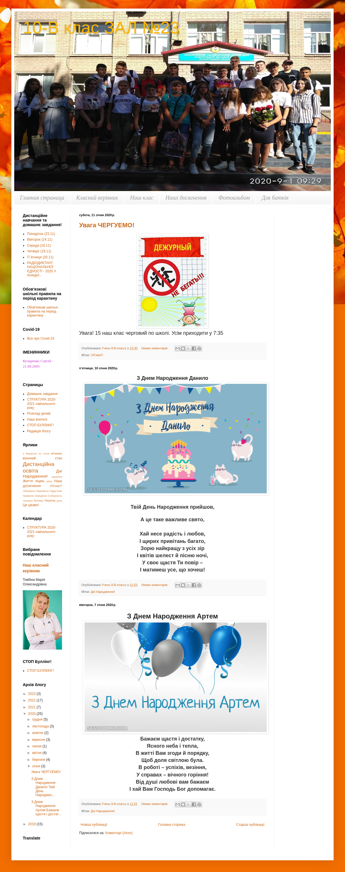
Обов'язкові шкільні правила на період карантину (42, 311)
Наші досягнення (185, 197)
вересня (39, 740)
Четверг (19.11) (39, 251)
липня (37, 746)
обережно (29, 490)
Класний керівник (97, 197)
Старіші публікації (250, 825)
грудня (38, 719)
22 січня (44, 453)
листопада (41, 726)
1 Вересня (30, 453)
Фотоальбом (234, 197)
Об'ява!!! (97, 355)
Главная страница (42, 197)
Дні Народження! (103, 591)
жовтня (38, 733)
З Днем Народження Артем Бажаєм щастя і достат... (46, 808)
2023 (32, 694)
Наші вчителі (37, 419)
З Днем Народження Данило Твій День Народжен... (43, 787)
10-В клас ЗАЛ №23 (101, 27)
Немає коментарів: (155, 348)
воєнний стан (42, 458)
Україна (50, 500)
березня (39, 760)
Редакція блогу (39, 431)
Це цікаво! (31, 505)
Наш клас (141, 197)
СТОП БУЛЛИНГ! (40, 425)
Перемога (42, 490)
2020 (32, 714)
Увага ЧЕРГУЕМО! (106, 225)
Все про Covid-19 (40, 338)
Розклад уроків (38, 413)
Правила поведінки (35, 495)
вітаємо (56, 453)
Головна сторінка (171, 825)
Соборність (55, 495)
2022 (32, 700)
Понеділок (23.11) (41, 234)
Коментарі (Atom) (119, 833)
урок (59, 500)
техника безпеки (33, 500)
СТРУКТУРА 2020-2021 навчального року (41, 404)
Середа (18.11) (39, 246)
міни (49, 481)
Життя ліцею (33, 481)
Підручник (56, 490)
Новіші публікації (94, 825)
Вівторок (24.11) (39, 240)
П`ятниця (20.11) (40, 257)
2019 (32, 824)
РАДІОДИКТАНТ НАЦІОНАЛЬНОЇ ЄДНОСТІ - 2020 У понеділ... (41, 269)
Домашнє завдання (42, 394)
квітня (37, 753)
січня (36, 766)
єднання (57, 476)
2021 (32, 707)
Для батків (275, 197)
